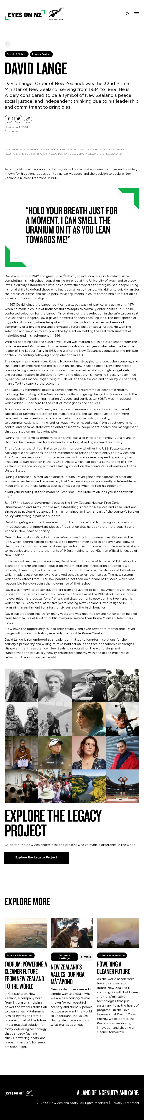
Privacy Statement (125, 1103)
